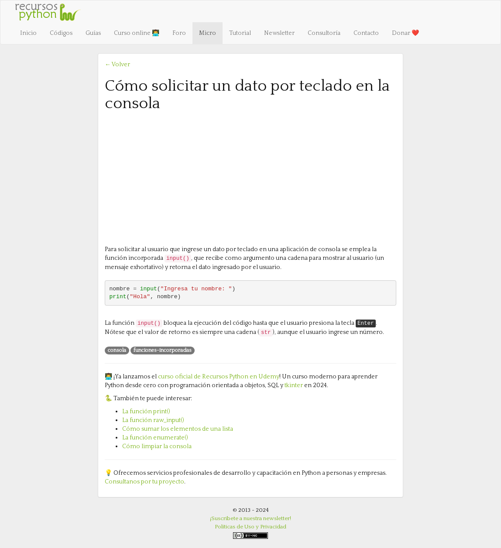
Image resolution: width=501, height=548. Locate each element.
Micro (207, 33)
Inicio (28, 33)
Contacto (366, 33)
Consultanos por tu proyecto (144, 481)
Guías (93, 33)
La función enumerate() (155, 437)
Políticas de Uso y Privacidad (250, 527)
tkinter (294, 385)
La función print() (146, 411)
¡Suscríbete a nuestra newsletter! (250, 518)
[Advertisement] (250, 177)
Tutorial (240, 33)
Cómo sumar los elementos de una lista (177, 428)
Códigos (61, 33)
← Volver (117, 64)
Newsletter (279, 33)
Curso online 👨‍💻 (136, 33)
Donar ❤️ (405, 33)
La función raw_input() (153, 420)
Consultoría (324, 33)
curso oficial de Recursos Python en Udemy (218, 376)
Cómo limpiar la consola (157, 446)
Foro (179, 33)
